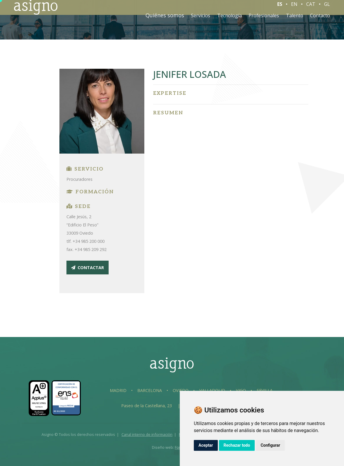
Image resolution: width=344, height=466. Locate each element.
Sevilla (265, 390)
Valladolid (212, 390)
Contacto (320, 20)
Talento (294, 20)
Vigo (241, 390)
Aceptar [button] (205, 445)
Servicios (200, 20)
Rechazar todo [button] (237, 445)
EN (294, 8)
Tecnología (229, 20)
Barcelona (149, 390)
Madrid (118, 390)
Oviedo (181, 390)
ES (279, 8)
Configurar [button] (270, 445)
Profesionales (264, 20)
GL (327, 8)
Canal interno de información (146, 434)
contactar (87, 267)
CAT (310, 8)
